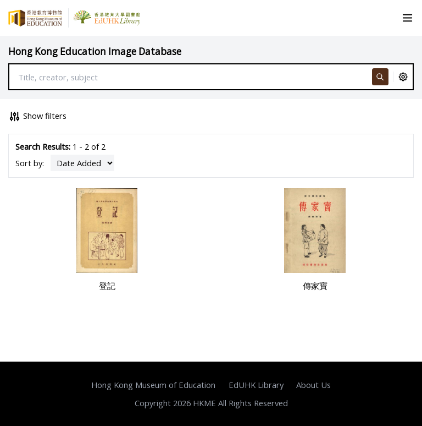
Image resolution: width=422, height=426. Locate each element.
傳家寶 (315, 285)
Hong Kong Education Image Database (94, 51)
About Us (313, 384)
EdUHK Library (256, 384)
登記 (107, 285)
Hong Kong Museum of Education (153, 384)
